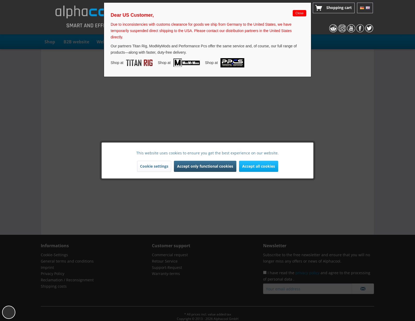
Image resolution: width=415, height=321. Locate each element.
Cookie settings (154, 166)
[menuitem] (334, 8)
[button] (9, 312)
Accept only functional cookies (205, 166)
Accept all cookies (258, 166)
